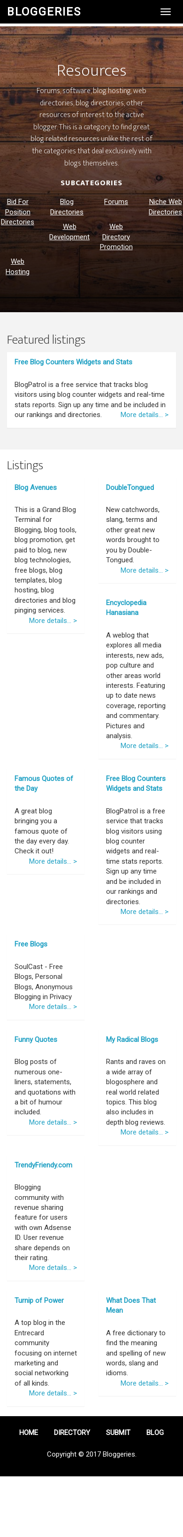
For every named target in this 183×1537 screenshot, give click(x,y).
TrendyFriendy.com (43, 1165)
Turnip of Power (39, 1300)
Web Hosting (18, 266)
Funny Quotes (36, 1039)
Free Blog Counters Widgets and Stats (73, 362)
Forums (116, 201)
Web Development (69, 231)
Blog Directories (67, 206)
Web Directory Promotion (116, 236)
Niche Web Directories (165, 206)
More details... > (144, 414)
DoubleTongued (130, 487)
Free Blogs (31, 944)
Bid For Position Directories (17, 211)
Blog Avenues (36, 487)
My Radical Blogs (132, 1039)
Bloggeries (44, 11)
